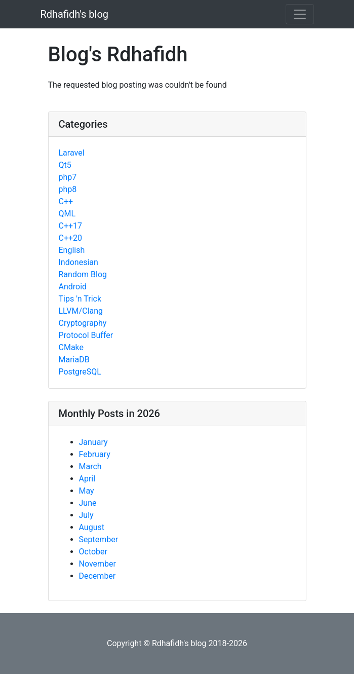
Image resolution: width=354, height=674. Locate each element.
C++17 (71, 226)
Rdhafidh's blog (75, 14)
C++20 (71, 238)
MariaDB (74, 359)
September (99, 539)
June (88, 503)
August (91, 527)
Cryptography (83, 323)
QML (67, 213)
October (93, 551)
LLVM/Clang (81, 311)
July (86, 515)
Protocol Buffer (86, 335)
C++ (66, 201)
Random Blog (83, 274)
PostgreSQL (80, 372)
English (72, 250)
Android (73, 286)
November (97, 564)
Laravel (72, 153)
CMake (71, 347)
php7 (68, 177)
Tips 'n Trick (80, 299)
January (93, 442)
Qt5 (65, 165)
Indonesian (78, 262)
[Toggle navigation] (300, 14)
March (90, 466)
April (87, 478)
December (97, 576)
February (94, 454)
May (86, 491)
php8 (68, 189)
